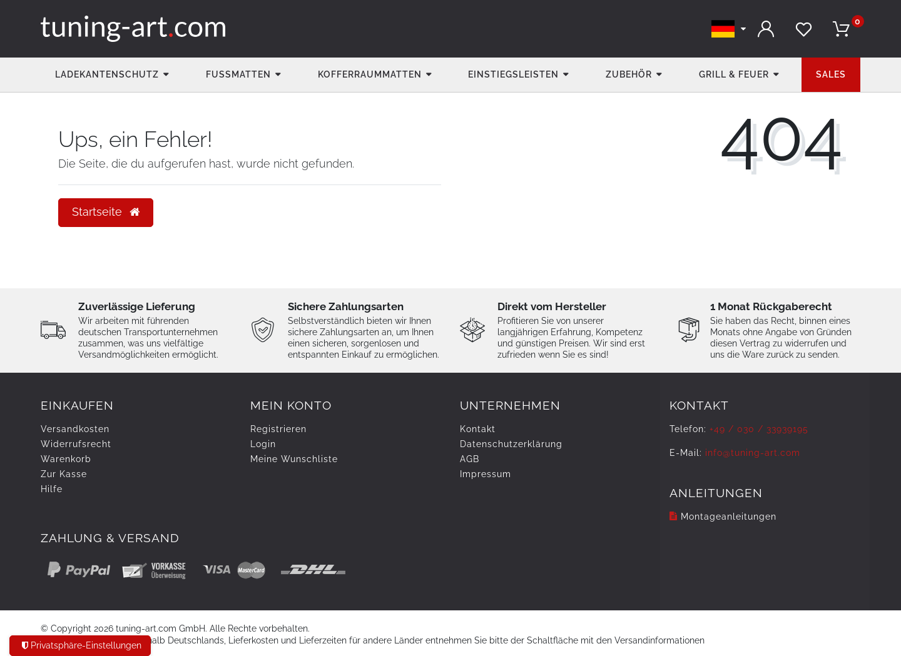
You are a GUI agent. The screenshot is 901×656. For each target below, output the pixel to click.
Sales (831, 74)
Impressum (485, 474)
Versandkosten (75, 429)
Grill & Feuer (734, 74)
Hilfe (52, 489)
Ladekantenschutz (107, 74)
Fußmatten (238, 74)
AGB (469, 459)
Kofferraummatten (370, 74)
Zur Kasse (64, 474)
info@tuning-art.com (752, 453)
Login (263, 444)
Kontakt (478, 429)
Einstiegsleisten (513, 74)
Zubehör (629, 74)
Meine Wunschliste (294, 459)
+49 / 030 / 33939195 (759, 429)
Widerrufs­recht (76, 444)
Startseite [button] (106, 212)
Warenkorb (66, 459)
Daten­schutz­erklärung (511, 444)
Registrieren (278, 429)
